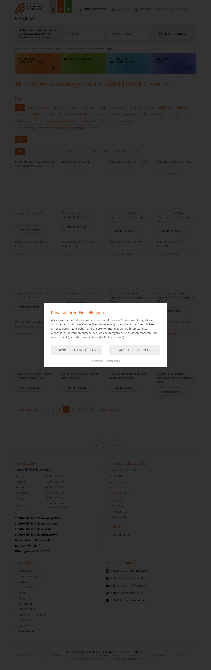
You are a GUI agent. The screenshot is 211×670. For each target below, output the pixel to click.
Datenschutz (113, 360)
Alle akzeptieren (134, 350)
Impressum (97, 360)
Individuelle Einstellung (77, 350)
